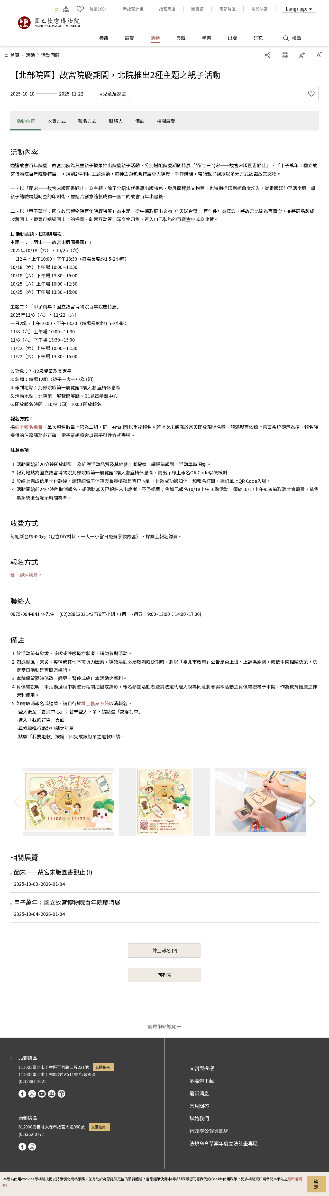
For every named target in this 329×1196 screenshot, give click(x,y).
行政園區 (87, 1074)
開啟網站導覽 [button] (162, 1026)
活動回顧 (50, 55)
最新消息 (199, 1093)
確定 (316, 1184)
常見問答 (199, 1105)
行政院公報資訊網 (209, 1130)
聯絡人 (116, 120)
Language (296, 8)
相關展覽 (166, 120)
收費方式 (56, 120)
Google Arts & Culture (52, 1094)
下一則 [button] (312, 802)
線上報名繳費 (29, 426)
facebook (22, 1094)
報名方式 (87, 120)
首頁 (15, 55)
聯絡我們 (199, 1118)
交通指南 (102, 1067)
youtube (42, 1094)
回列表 (164, 975)
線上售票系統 (95, 703)
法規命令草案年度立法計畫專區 (223, 1143)
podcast (61, 1094)
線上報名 (161, 950)
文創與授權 (201, 1068)
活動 (30, 55)
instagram (32, 1094)
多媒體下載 (201, 1080)
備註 (139, 120)
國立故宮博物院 (49, 22)
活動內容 (25, 120)
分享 (267, 55)
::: (56, 8)
